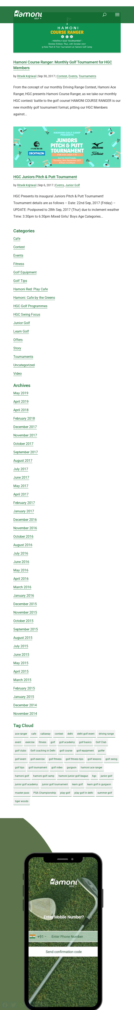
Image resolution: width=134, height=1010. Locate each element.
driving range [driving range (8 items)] (106, 733)
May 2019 (20, 393)
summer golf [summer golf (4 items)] (104, 792)
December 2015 (25, 604)
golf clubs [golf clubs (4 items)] (20, 750)
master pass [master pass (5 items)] (22, 792)
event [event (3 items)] (18, 742)
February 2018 (24, 418)
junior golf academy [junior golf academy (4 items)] (26, 784)
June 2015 (21, 655)
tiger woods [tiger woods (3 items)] (21, 801)
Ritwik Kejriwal (26, 76)
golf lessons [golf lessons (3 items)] (94, 759)
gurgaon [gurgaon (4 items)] (72, 767)
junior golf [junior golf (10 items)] (106, 775)
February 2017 (24, 503)
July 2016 (20, 553)
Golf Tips (20, 281)
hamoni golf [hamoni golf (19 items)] (22, 775)
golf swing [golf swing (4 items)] (111, 759)
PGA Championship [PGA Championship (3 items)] (44, 792)
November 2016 (25, 528)
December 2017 (25, 427)
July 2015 (20, 646)
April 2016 (21, 579)
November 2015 (25, 612)
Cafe (16, 239)
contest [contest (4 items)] (59, 733)
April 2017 (21, 494)
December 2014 (25, 705)
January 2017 (23, 511)
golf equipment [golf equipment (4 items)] (85, 750)
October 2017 (23, 444)
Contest (62, 76)
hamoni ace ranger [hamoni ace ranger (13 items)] (91, 767)
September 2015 (25, 629)
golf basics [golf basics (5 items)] (85, 742)
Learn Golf (21, 331)
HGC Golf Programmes (30, 306)
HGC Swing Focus (26, 314)
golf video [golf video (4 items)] (57, 767)
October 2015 (23, 621)
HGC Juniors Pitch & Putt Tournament (45, 177)
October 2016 (23, 537)
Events (72, 76)
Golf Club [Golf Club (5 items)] (101, 742)
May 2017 (20, 486)
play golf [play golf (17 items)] (65, 792)
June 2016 (21, 562)
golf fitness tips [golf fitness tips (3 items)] (74, 759)
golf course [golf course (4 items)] (66, 750)
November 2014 (25, 714)
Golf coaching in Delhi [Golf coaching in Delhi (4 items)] (42, 750)
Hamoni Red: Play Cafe (30, 289)
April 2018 (21, 410)
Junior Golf (72, 185)
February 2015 (24, 688)
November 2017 (25, 435)
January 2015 (23, 697)
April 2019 (21, 402)
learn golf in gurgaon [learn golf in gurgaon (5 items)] (99, 784)
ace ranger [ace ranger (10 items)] (21, 733)
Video (17, 374)
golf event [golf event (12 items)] (20, 759)
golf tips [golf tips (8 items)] (19, 767)
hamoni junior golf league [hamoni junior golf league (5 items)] (73, 775)
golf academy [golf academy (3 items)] (67, 742)
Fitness (18, 264)
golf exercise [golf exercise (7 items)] (37, 759)
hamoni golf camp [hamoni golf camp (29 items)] (43, 775)
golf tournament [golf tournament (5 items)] (38, 767)
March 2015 (22, 680)
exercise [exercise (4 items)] (29, 742)
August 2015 (22, 638)
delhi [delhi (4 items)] (70, 733)
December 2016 (25, 520)
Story (17, 348)
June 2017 (21, 477)
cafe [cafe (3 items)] (33, 733)
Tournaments (87, 76)
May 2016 (20, 570)
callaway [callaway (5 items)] (45, 733)
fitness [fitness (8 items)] (42, 742)
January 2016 (23, 596)
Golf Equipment (25, 272)
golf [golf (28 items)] (53, 742)
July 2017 (20, 469)
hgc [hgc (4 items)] (94, 775)
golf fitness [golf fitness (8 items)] (55, 759)
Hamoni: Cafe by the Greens (34, 298)
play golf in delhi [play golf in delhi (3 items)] (83, 792)
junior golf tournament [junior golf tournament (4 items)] (55, 784)
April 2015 (21, 671)
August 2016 (22, 545)
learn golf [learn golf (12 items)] (77, 784)
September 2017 (25, 452)
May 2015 (20, 663)
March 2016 (22, 587)
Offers (18, 340)
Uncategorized (24, 365)
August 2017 (22, 461)
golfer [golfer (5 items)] (101, 750)
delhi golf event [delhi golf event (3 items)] (85, 733)
